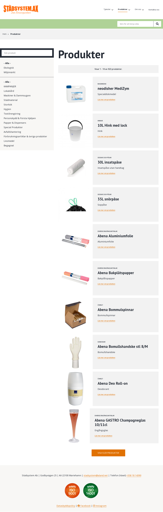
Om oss (136, 9)
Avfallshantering (12, 131)
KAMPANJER (10, 86)
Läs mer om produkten (107, 99)
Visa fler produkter (108, 453)
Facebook (84, 506)
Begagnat (9, 145)
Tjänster (104, 9)
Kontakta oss (153, 9)
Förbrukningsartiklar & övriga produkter (25, 136)
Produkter (120, 9)
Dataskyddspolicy (66, 506)
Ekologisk (9, 67)
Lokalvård (9, 90)
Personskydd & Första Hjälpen (20, 118)
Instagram (100, 506)
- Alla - (7, 63)
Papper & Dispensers (15, 122)
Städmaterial (10, 100)
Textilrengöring (12, 113)
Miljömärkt (9, 72)
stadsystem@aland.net (96, 475)
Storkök (8, 104)
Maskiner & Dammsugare (17, 95)
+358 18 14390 (133, 475)
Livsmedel (9, 140)
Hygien (7, 109)
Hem (4, 34)
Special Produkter (13, 127)
